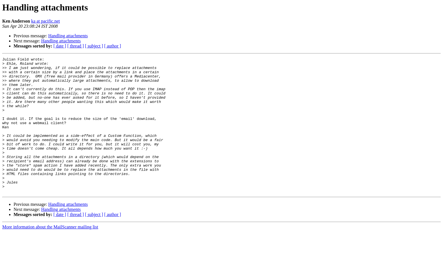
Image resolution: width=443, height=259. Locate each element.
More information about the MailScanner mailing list (50, 254)
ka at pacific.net (45, 21)
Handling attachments (68, 35)
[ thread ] (75, 46)
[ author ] (112, 46)
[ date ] (59, 46)
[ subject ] (94, 46)
